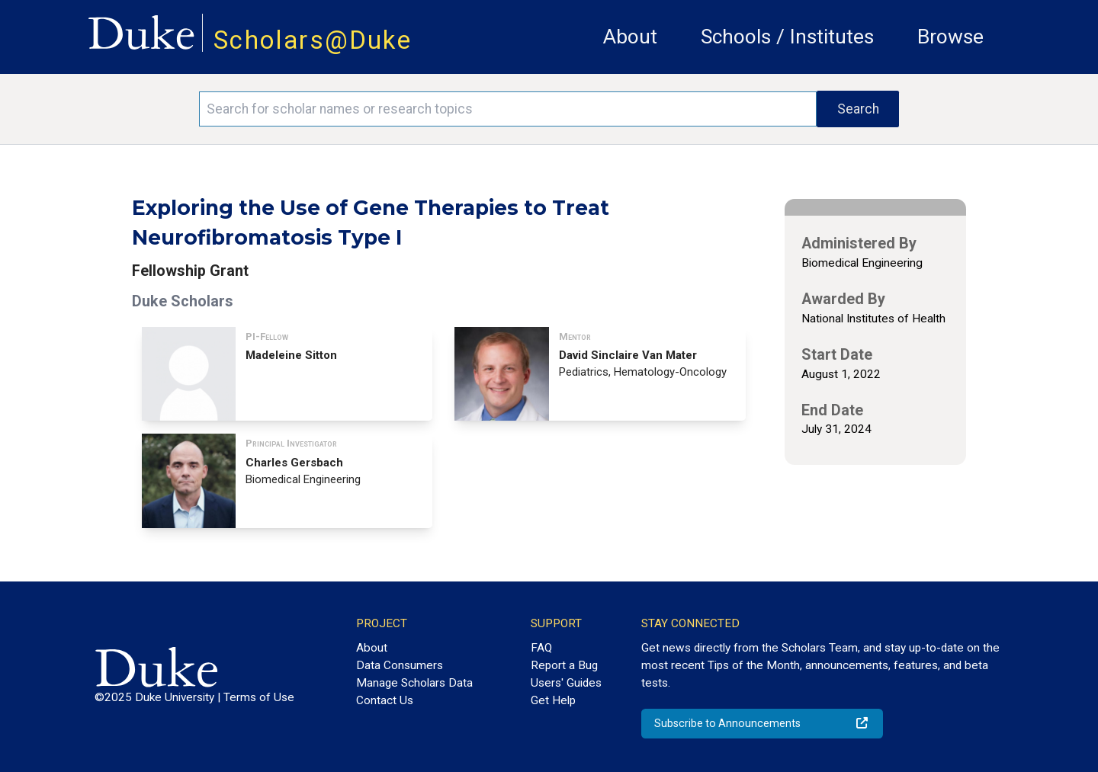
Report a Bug (564, 665)
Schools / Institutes (787, 36)
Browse (950, 36)
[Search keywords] (508, 109)
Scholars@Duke (313, 40)
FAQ (541, 648)
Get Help (553, 700)
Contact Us (384, 700)
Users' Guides (566, 683)
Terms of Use (258, 697)
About (630, 36)
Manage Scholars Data (414, 683)
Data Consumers (399, 665)
